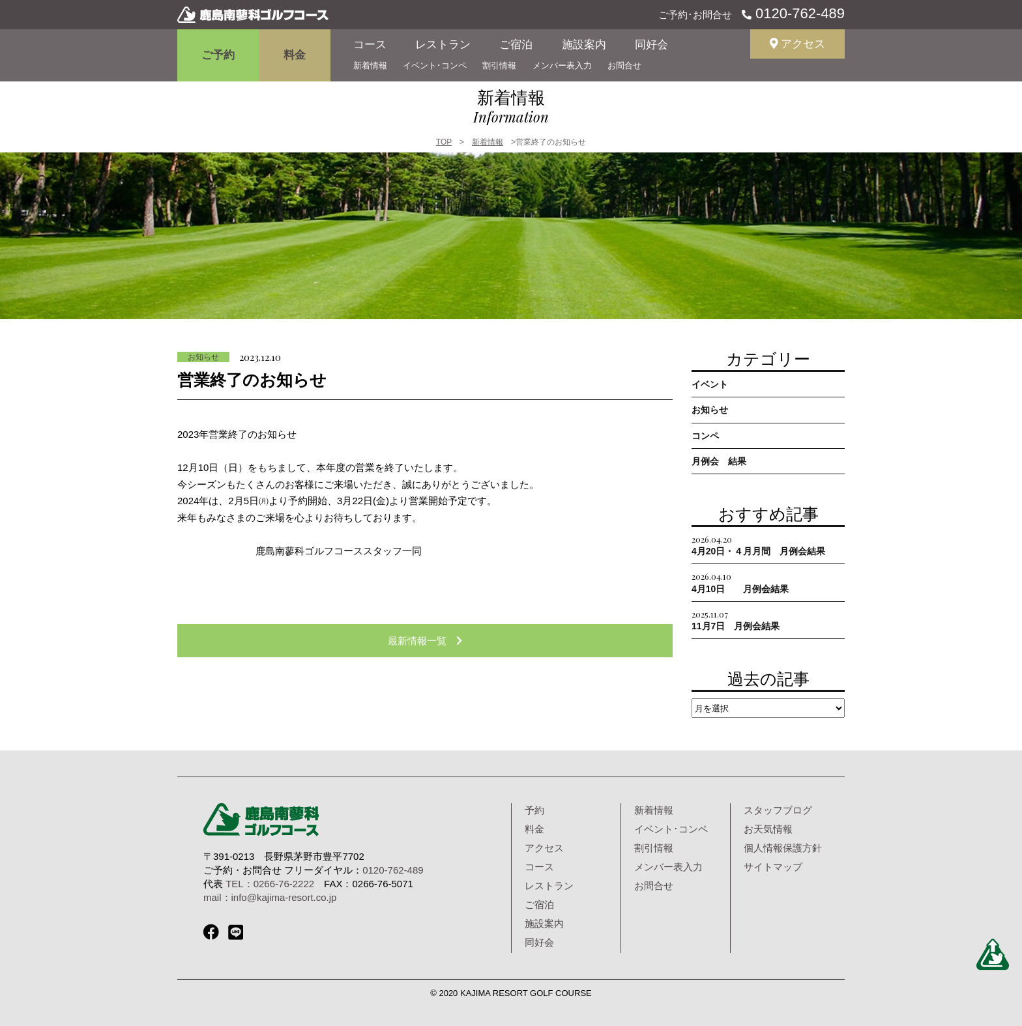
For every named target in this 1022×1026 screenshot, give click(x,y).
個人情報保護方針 (783, 847)
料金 (295, 55)
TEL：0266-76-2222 (270, 883)
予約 (534, 810)
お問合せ (624, 65)
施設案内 (584, 44)
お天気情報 (768, 828)
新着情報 (370, 65)
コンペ (705, 436)
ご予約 (218, 55)
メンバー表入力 (562, 65)
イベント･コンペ (435, 65)
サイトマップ (773, 866)
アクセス (798, 44)
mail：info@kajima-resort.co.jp (269, 897)
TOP (444, 142)
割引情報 (499, 65)
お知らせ (203, 357)
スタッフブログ (778, 810)
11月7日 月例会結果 (736, 619)
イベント (710, 384)
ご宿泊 (516, 44)
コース (370, 44)
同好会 (651, 44)
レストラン (443, 44)
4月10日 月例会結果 (740, 582)
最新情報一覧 (425, 640)
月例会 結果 (719, 461)
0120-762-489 (798, 13)
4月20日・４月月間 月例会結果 (758, 545)
